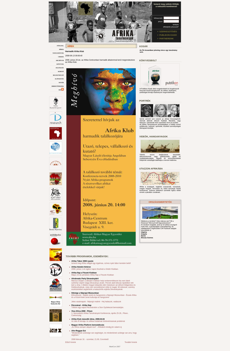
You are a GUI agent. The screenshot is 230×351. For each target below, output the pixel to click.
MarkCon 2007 (114, 346)
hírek (61, 49)
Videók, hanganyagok (153, 136)
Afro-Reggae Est (78, 331)
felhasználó (158, 18)
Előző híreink (70, 342)
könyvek (60, 64)
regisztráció (58, 75)
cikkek (61, 56)
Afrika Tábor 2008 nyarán (82, 261)
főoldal (60, 45)
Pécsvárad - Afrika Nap (81, 305)
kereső (61, 71)
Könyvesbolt (148, 60)
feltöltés (60, 67)
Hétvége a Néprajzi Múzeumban (85, 293)
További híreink (131, 342)
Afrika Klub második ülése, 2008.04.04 (88, 319)
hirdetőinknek (58, 86)
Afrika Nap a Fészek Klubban (84, 273)
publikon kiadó (168, 35)
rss (61, 90)
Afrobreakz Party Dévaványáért (85, 279)
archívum (60, 60)
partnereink (166, 38)
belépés (176, 24)
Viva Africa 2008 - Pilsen (81, 311)
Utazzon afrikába (151, 168)
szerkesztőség (168, 31)
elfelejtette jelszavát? (171, 27)
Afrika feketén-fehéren (81, 267)
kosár (61, 82)
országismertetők (160, 202)
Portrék (145, 100)
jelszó (160, 21)
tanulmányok (58, 53)
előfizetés (59, 78)
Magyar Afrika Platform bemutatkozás (87, 325)
